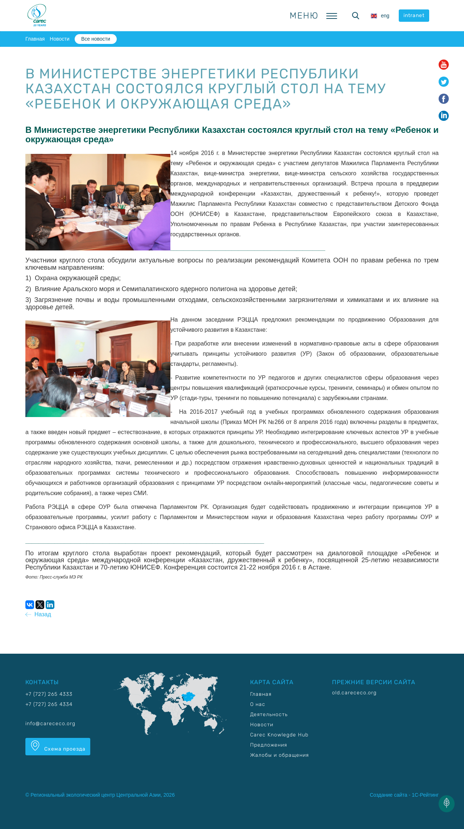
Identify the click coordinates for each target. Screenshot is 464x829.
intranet (413, 15)
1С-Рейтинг (425, 795)
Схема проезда (58, 746)
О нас (257, 704)
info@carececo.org (50, 723)
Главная (35, 39)
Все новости (95, 39)
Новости (59, 39)
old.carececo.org (354, 693)
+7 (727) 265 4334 (48, 704)
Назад (38, 614)
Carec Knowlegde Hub (279, 735)
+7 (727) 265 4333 (48, 694)
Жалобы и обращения (279, 755)
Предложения (268, 745)
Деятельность (269, 714)
